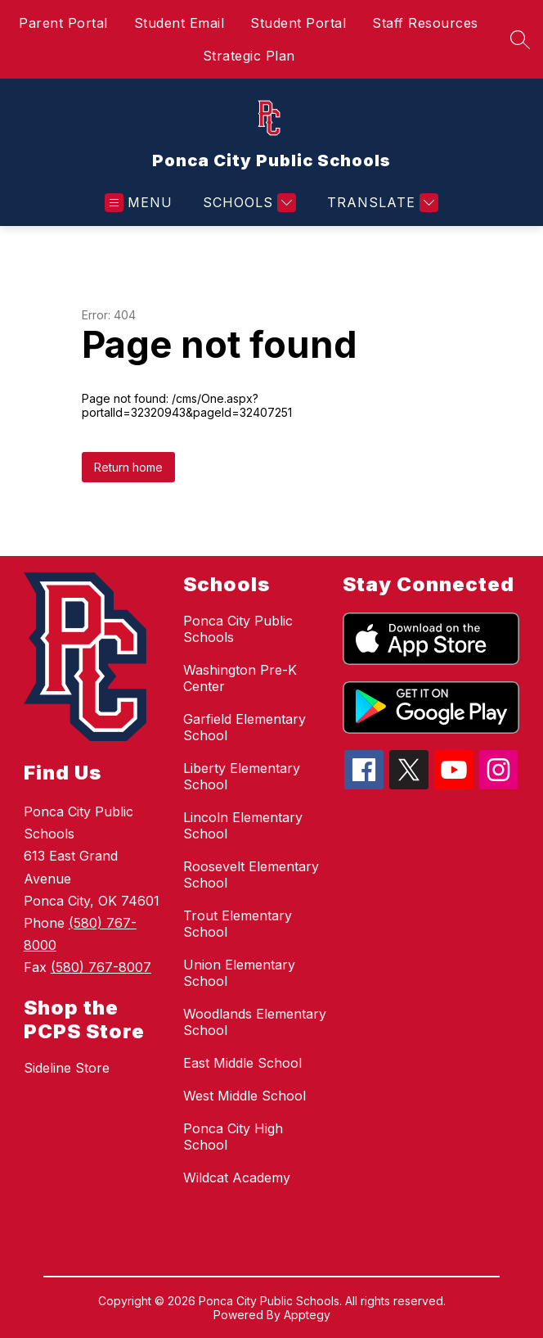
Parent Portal (63, 23)
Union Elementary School (239, 972)
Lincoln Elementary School (243, 825)
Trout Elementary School (237, 923)
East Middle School (242, 1063)
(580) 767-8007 (101, 967)
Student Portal (298, 23)
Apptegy (307, 1315)
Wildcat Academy (236, 1177)
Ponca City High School (233, 1136)
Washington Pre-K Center (240, 678)
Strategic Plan (249, 55)
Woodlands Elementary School (254, 1022)
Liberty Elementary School (241, 776)
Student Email (179, 23)
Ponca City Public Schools (238, 628)
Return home (128, 467)
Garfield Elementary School (244, 727)
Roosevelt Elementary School (251, 874)
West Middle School (244, 1095)
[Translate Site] (380, 202)
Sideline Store (67, 1068)
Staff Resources (425, 23)
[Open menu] (139, 202)
